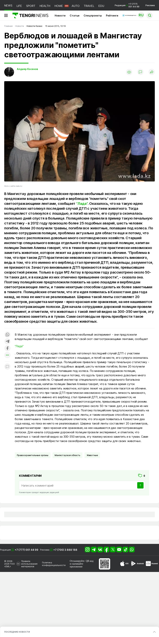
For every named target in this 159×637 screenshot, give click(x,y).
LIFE (19, 6)
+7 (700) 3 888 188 (65, 549)
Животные (92, 455)
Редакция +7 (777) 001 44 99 (127, 5)
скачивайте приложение (76, 565)
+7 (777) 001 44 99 (26, 549)
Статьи (74, 15)
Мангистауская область (67, 455)
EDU (101, 6)
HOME (58, 6)
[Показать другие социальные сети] (7, 355)
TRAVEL (89, 6)
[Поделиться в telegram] (7, 341)
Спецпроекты (93, 15)
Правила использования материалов (29, 564)
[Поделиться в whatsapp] (7, 334)
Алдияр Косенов (27, 69)
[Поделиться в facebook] (7, 348)
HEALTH (45, 6)
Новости (60, 15)
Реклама (150, 5)
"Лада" (82, 203)
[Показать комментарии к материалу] (7, 366)
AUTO (76, 6)
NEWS (8, 5)
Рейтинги (112, 15)
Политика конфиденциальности (54, 564)
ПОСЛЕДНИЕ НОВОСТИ (17, 632)
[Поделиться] (151, 72)
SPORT (30, 6)
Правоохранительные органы (32, 455)
